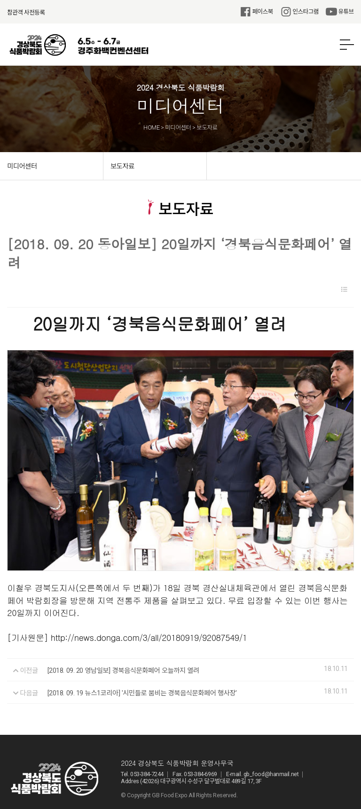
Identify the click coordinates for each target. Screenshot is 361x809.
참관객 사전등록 (26, 12)
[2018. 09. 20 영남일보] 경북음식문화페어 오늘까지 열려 (123, 641)
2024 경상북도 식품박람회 (37, 45)
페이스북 (256, 11)
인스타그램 (299, 11)
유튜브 (340, 11)
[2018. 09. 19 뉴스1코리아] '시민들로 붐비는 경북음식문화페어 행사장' (142, 664)
